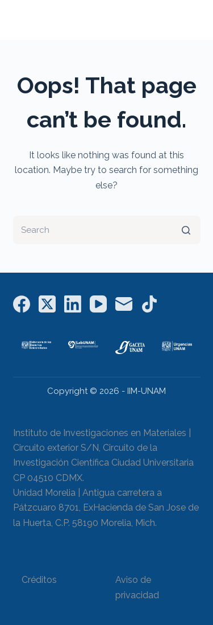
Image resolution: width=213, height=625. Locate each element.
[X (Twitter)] (47, 303)
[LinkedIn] (72, 303)
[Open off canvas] (195, 20)
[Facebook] (21, 303)
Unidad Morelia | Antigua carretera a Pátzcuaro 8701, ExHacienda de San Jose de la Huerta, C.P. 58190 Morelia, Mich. (106, 507)
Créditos (39, 579)
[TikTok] (149, 303)
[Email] (123, 303)
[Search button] (186, 230)
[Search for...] (107, 230)
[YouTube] (98, 303)
